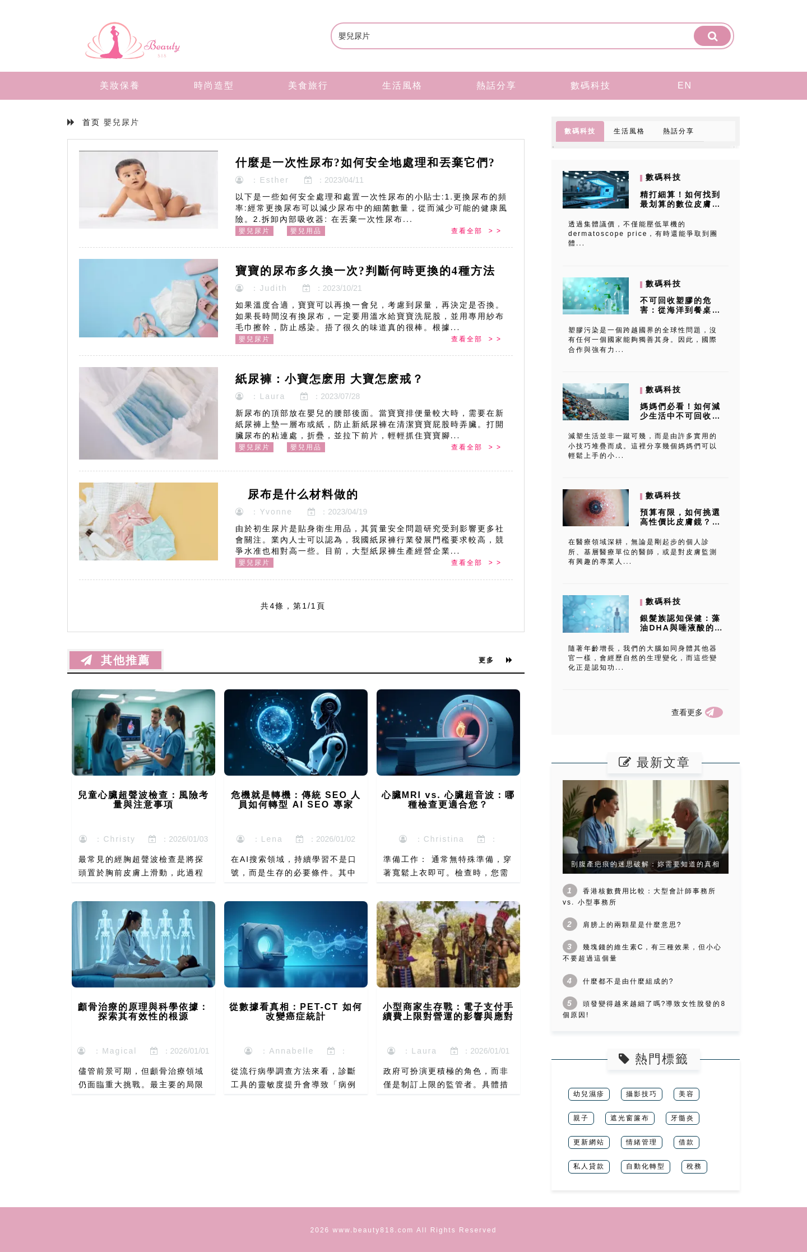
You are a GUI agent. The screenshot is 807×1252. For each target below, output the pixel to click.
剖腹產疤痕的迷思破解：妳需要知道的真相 (645, 864)
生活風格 (402, 85)
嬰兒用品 (306, 231)
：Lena (259, 838)
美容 (686, 1094)
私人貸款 (589, 1166)
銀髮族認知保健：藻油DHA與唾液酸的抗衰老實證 (681, 628)
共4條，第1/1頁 (293, 605)
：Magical (107, 1050)
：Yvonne (264, 511)
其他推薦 (115, 660)
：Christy (107, 838)
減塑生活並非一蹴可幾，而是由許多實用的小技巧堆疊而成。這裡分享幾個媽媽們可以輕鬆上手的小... (642, 445)
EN (685, 85)
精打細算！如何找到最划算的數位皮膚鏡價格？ (680, 204)
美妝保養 (120, 85)
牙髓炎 (682, 1118)
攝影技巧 (641, 1094)
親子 (581, 1118)
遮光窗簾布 (630, 1118)
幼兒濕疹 (589, 1094)
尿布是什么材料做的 (297, 494)
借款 (686, 1142)
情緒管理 (641, 1142)
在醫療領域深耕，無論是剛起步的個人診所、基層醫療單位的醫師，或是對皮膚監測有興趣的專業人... (642, 551)
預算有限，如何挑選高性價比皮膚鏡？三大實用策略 (680, 522)
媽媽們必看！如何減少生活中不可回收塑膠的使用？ (680, 416)
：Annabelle (279, 1050)
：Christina (432, 838)
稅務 (694, 1166)
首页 (91, 122)
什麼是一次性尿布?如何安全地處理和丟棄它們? (365, 162)
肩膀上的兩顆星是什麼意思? (632, 925)
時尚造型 (214, 85)
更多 (496, 660)
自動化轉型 (645, 1166)
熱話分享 (496, 85)
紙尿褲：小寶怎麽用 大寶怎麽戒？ (329, 379)
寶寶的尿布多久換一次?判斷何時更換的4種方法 (365, 271)
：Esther (262, 179)
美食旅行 (308, 85)
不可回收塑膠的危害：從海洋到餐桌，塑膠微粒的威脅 (680, 310)
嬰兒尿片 (254, 231)
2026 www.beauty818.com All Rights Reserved (403, 1230)
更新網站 (589, 1142)
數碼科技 (591, 85)
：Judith (261, 288)
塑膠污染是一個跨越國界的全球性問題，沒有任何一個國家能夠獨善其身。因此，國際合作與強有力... (642, 339)
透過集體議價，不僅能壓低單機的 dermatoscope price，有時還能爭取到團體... (643, 233)
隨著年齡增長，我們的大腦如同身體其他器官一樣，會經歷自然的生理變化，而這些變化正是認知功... (642, 657)
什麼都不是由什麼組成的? (628, 981)
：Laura (260, 396)
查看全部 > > (476, 231)
